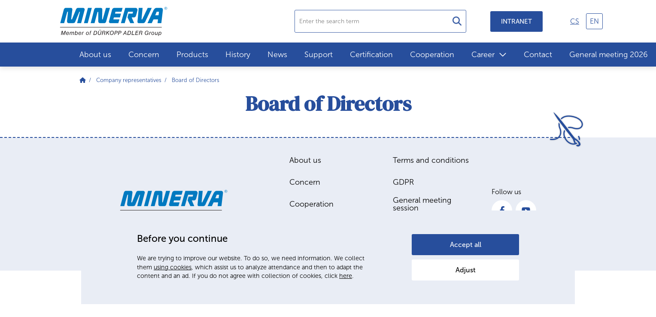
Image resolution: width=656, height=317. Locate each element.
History (237, 54)
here (345, 276)
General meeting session (422, 204)
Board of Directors (195, 80)
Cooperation (432, 54)
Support (318, 54)
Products (192, 54)
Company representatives (128, 80)
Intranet (516, 21)
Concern (143, 54)
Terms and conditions (431, 160)
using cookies (172, 267)
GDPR (403, 182)
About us (95, 54)
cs (574, 21)
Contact (538, 54)
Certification (371, 54)
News (277, 54)
